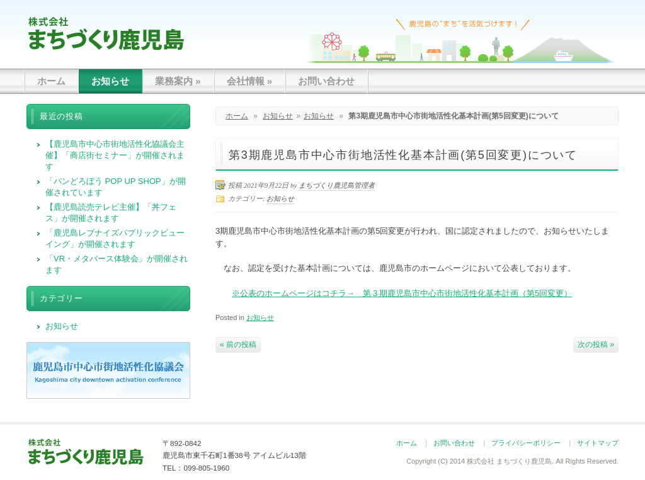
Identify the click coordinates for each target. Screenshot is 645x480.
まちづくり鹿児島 (106, 33)
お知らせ (110, 81)
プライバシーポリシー (526, 443)
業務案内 (178, 81)
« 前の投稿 (238, 344)
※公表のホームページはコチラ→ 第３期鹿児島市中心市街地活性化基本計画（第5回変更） (402, 293)
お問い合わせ (326, 81)
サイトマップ (598, 443)
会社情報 (250, 81)
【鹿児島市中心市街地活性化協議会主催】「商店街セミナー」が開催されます (115, 155)
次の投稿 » (596, 344)
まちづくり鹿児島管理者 (337, 185)
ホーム (51, 81)
